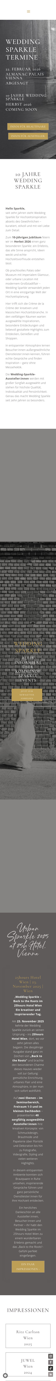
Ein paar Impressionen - (28, 1266)
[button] (5, 1375)
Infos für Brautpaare (28, 126)
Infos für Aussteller (28, 136)
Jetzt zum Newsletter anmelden (27, 695)
